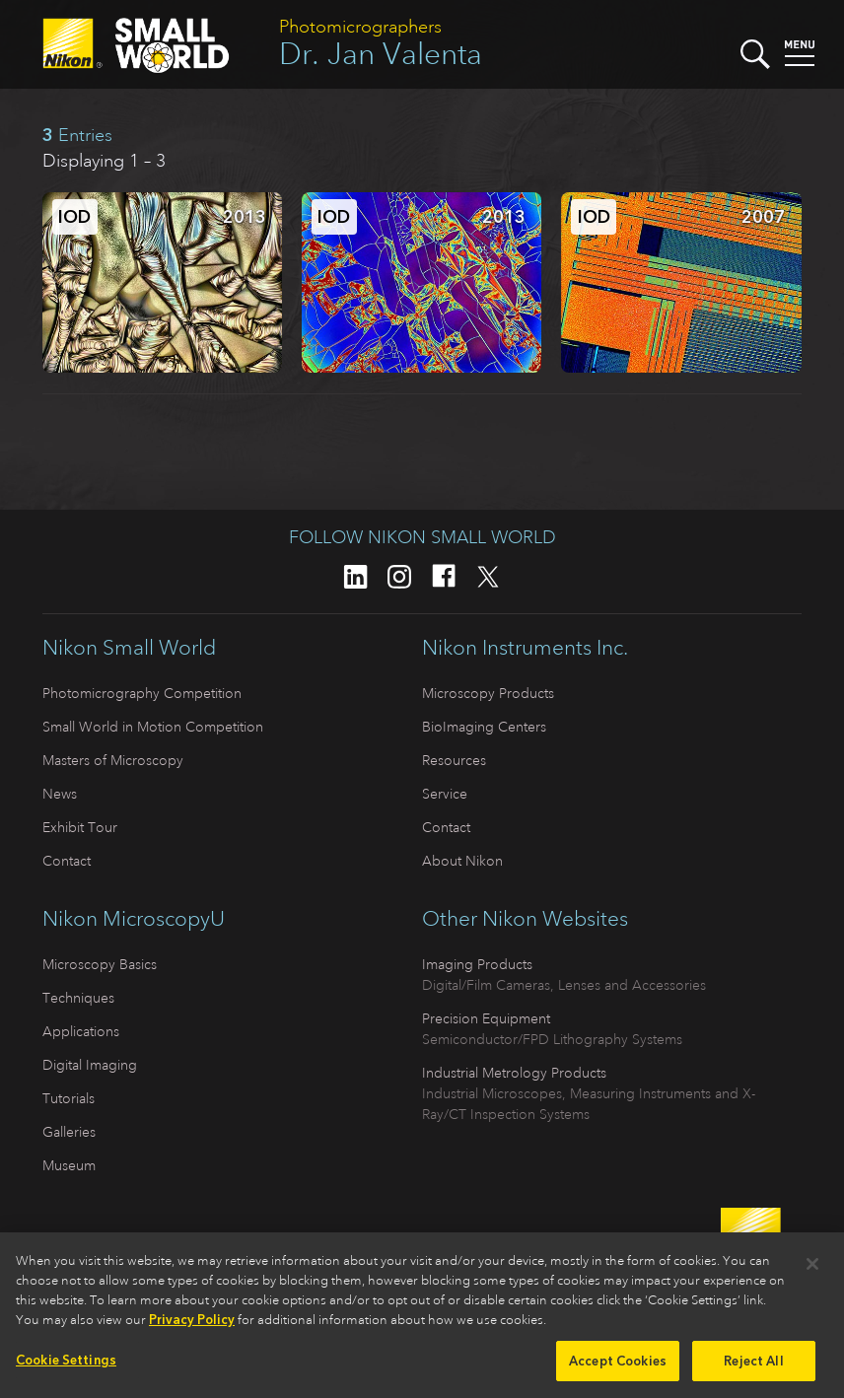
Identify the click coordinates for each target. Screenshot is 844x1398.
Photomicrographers (360, 26)
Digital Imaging (89, 1065)
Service (444, 794)
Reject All (753, 1367)
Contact (66, 861)
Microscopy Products (488, 693)
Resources (454, 760)
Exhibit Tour (79, 827)
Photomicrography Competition (142, 693)
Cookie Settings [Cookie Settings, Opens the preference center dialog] (66, 1366)
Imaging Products (477, 964)
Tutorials (68, 1098)
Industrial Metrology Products (514, 1073)
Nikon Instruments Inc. (525, 648)
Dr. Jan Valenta (380, 53)
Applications (80, 1031)
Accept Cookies (618, 1367)
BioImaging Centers (484, 726)
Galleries (69, 1132)
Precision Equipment (486, 1018)
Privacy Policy (192, 1325)
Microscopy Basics (99, 964)
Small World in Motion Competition (152, 726)
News (59, 794)
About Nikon (462, 861)
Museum (69, 1165)
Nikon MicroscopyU (133, 919)
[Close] (812, 1271)
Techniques (78, 998)
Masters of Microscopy (112, 760)
